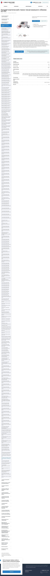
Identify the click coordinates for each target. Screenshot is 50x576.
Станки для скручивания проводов (6, 517)
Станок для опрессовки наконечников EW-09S (5, 289)
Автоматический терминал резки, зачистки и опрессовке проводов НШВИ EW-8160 (6, 67)
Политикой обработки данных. (31, 567)
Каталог (6, 6)
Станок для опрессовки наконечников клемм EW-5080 (6, 237)
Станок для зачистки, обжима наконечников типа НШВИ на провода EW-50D (6, 32)
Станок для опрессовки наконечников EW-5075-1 (5, 242)
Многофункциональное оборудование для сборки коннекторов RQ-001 (6, 72)
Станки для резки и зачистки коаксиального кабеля (6, 493)
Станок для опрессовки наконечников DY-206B (5, 82)
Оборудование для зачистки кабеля (5, 22)
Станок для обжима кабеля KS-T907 (6, 301)
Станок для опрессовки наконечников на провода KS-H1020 (6, 366)
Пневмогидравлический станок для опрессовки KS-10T (6, 450)
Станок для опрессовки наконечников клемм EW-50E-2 (6, 215)
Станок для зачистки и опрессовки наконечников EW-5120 (6, 192)
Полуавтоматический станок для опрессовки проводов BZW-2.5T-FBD (6, 339)
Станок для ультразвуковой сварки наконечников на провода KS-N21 (6, 471)
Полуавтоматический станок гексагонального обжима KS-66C (6, 455)
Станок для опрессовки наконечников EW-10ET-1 (5, 285)
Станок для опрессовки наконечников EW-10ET (5, 287)
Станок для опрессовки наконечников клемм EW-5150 (6, 138)
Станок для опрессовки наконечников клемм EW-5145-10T (6, 147)
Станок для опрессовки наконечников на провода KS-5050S (6, 382)
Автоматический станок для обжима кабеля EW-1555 (6, 101)
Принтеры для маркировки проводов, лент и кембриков (6, 523)
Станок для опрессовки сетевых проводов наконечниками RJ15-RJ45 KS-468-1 (6, 363)
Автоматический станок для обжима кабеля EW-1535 (6, 107)
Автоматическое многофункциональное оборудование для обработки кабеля (6, 531)
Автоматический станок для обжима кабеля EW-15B (6, 92)
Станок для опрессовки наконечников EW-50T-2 (5, 201)
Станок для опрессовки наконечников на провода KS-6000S (6, 409)
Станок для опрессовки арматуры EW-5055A (5, 46)
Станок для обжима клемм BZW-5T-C (6, 321)
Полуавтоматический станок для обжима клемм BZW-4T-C (6, 328)
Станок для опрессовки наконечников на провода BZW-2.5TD (6, 345)
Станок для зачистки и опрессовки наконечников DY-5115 (6, 85)
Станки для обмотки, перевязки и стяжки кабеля (5, 489)
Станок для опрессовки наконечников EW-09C (5, 294)
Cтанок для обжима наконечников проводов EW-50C (6, 38)
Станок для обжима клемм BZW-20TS (6, 310)
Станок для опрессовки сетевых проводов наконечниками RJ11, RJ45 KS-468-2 (6, 359)
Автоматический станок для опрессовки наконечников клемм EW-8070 (6, 111)
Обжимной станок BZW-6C (6, 319)
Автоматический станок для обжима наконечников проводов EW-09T (6, 44)
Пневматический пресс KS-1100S (6, 468)
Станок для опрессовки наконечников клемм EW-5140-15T (6, 168)
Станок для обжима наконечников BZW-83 (5, 350)
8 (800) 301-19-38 (37, 2)
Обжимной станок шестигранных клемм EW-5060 (6, 252)
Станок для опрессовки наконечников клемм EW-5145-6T (6, 153)
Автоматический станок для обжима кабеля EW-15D (6, 90)
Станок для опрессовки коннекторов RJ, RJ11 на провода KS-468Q (5, 356)
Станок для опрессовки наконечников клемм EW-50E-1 (6, 218)
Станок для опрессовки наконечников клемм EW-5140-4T (6, 180)
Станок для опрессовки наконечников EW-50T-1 (5, 203)
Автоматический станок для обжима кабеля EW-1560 (6, 99)
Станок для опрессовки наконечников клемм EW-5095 (6, 227)
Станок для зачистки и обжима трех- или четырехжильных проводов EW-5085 (6, 233)
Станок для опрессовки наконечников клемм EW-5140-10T (6, 171)
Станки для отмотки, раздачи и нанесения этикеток (5, 497)
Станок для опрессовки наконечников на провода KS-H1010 (6, 369)
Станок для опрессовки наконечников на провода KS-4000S (6, 412)
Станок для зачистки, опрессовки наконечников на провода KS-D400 (6, 379)
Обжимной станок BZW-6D (6, 318)
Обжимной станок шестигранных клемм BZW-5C (6, 323)
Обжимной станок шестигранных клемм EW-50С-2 (6, 221)
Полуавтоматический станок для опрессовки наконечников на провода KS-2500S (6, 437)
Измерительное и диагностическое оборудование (5, 543)
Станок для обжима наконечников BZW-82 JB (5, 348)
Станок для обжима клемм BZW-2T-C (6, 332)
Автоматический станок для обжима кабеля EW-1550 (6, 103)
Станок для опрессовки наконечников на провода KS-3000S (6, 415)
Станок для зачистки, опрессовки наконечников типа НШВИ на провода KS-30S (6, 400)
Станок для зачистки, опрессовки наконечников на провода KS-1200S (6, 397)
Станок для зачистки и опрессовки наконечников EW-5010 (6, 276)
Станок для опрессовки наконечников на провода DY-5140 (6, 296)
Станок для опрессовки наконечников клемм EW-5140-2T (6, 186)
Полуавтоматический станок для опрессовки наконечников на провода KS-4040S (6, 433)
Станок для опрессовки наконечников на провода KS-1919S (6, 388)
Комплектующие (5, 546)
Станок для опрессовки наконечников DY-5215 (5, 299)
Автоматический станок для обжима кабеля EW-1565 (6, 96)
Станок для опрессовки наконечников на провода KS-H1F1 (6, 372)
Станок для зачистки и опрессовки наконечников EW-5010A (6, 272)
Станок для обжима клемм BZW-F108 (6, 303)
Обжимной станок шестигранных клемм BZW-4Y (6, 326)
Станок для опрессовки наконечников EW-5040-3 (5, 265)
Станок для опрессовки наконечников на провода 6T (6, 78)
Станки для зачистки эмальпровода (5, 19)
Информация (29, 6)
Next (27, 35)
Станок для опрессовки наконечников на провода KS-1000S (6, 424)
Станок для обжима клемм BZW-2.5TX (6, 334)
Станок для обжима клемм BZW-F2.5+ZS (6, 305)
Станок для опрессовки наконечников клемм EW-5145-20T (6, 141)
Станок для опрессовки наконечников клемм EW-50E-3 (6, 212)
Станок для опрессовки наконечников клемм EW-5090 (6, 230)
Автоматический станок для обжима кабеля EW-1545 (6, 105)
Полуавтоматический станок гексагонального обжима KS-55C (6, 458)
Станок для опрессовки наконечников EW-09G (5, 292)
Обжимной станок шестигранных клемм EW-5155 (6, 135)
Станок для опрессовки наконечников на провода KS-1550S (6, 474)
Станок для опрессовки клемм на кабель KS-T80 (5, 403)
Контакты (40, 6)
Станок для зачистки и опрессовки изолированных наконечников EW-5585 (6, 49)
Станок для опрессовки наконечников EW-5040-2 (5, 268)
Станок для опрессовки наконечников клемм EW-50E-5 (6, 206)
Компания (16, 6)
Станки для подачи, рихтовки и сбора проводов (5, 507)
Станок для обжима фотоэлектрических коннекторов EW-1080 (5, 114)
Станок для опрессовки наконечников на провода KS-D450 (6, 376)
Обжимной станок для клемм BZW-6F (6, 314)
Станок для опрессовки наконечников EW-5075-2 (5, 239)
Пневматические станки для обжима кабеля (6, 483)
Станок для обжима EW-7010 (6, 109)
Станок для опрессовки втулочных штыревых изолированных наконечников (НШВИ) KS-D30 (6, 427)
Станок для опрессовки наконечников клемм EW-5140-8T (6, 174)
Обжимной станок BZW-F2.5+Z (5, 308)
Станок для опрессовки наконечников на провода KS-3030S (6, 385)
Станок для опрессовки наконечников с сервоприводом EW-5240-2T (6, 61)
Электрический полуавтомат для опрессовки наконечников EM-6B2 (6, 29)
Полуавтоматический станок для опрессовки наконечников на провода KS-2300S (6, 441)
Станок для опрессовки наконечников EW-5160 (5, 132)
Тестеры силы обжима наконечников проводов (6, 514)
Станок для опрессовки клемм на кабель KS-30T (5, 461)
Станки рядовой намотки (4, 504)
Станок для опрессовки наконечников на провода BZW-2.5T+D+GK (6, 342)
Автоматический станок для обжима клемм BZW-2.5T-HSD (6, 336)
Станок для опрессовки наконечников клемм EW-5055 (6, 255)
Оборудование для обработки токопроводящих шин (5, 536)
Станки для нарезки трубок (5, 486)
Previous (17, 35)
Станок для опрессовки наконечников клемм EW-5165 (6, 129)
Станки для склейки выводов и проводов (5, 501)
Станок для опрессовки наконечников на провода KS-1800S (6, 391)
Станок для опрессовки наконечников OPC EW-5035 (6, 270)
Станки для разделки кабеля (5, 480)
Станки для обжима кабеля (5, 25)
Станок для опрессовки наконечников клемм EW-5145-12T (6, 144)
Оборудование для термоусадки (5, 520)
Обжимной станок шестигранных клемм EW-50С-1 (6, 224)
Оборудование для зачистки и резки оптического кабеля (5, 527)
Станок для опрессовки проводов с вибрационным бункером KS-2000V (6, 445)
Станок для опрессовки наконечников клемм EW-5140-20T (6, 165)
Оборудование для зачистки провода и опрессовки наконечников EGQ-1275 (6, 75)
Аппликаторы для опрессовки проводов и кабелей (6, 539)
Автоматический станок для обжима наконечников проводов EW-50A (6, 41)
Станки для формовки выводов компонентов (6, 511)
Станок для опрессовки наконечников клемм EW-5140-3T (6, 183)
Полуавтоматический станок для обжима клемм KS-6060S (6, 430)
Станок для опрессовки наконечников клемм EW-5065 (6, 249)
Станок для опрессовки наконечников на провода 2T (6, 80)
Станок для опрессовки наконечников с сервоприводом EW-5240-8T (6, 52)
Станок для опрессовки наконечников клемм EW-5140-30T (6, 162)
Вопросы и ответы (28, 570)
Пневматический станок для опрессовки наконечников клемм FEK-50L (6, 120)
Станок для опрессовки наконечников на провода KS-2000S (6, 418)
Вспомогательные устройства (5, 549)
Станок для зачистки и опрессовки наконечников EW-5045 (6, 261)
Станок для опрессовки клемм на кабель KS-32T (5, 447)
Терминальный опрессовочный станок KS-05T (6, 466)
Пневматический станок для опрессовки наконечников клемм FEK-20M (6, 123)
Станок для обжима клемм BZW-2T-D (6, 330)
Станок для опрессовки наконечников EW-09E (5, 88)
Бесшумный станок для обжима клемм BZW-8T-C (5, 312)
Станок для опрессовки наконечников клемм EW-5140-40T (6, 159)
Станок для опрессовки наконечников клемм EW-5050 (6, 258)
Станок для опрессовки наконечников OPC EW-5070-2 (6, 244)
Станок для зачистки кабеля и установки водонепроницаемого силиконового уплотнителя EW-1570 (6, 280)
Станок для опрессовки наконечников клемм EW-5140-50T (6, 156)
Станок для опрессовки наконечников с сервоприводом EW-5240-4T (6, 55)
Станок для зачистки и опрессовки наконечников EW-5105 (6, 198)
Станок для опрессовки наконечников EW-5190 (5, 70)
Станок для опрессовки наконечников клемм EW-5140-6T (6, 177)
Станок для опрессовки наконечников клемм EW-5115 (6, 195)
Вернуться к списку (4, 560)
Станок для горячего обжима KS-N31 (6, 476)
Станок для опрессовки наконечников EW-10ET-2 (5, 283)
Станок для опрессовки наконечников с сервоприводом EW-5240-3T (6, 58)
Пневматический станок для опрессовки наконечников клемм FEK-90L (6, 117)
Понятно (11, 571)
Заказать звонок (45, 2)
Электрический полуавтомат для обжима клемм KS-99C (6, 453)
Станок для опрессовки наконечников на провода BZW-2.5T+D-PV (6, 353)
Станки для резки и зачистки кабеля (5, 16)
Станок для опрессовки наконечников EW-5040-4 (5, 263)
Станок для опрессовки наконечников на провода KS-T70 (6, 406)
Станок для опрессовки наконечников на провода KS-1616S (6, 394)
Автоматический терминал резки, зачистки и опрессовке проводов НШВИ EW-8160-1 (6, 64)
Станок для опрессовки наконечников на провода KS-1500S (6, 421)
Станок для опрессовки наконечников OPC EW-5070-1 (6, 246)
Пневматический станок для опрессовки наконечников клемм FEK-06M (6, 126)
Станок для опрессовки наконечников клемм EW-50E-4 (6, 209)
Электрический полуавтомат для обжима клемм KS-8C (6, 463)
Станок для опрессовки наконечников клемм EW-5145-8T (6, 150)
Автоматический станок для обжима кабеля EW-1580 (6, 94)
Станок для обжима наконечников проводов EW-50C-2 (6, 35)
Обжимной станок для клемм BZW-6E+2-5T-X (6, 316)
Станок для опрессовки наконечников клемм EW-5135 (6, 189)
